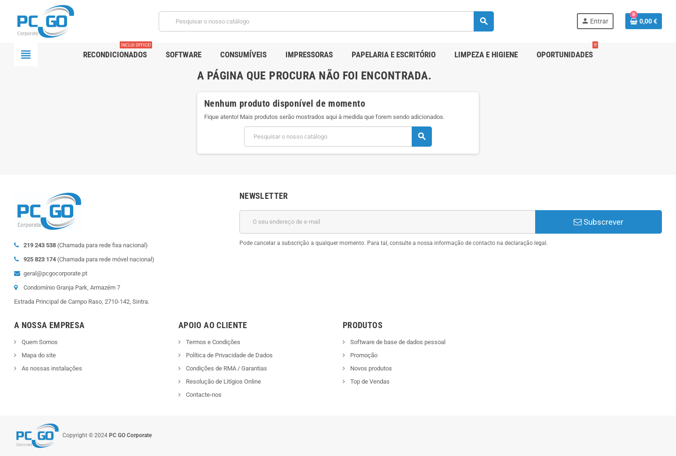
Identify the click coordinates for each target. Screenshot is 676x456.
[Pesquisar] (326, 21)
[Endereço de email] (387, 222)
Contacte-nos (203, 394)
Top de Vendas (369, 381)
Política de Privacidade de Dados (228, 355)
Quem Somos (39, 342)
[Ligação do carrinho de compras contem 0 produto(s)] (643, 21)
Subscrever (598, 222)
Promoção (363, 355)
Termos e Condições (212, 342)
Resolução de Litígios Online (222, 381)
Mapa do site (38, 355)
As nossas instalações (51, 368)
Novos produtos (370, 368)
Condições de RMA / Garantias (225, 368)
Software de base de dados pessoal (397, 342)
